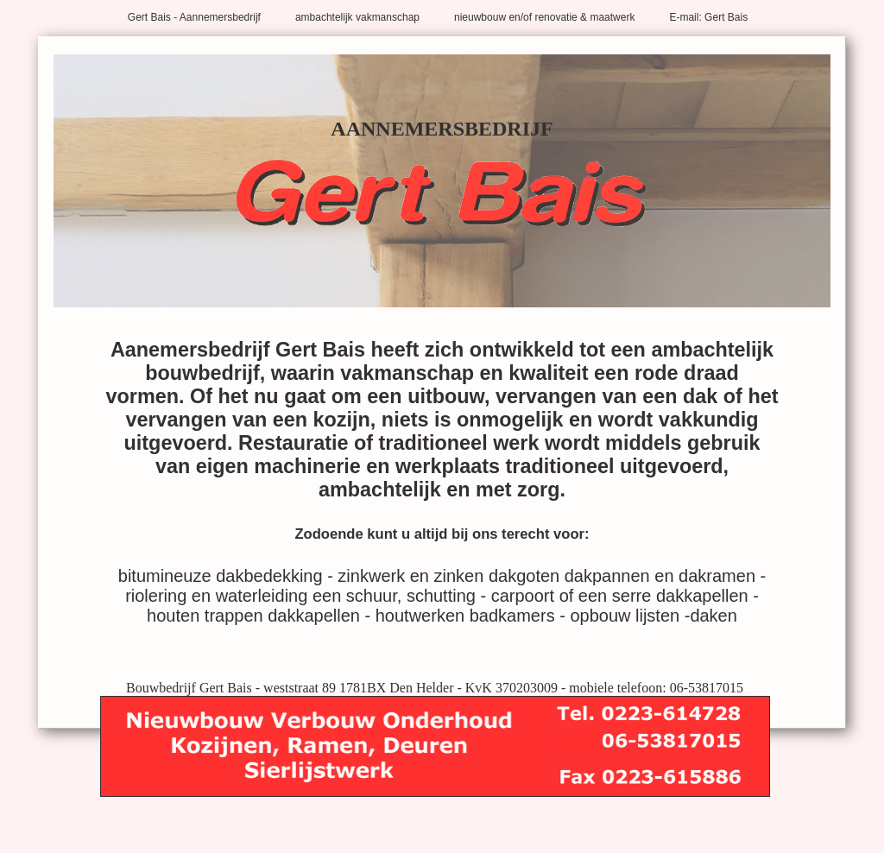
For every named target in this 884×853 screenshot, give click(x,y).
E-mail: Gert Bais (708, 17)
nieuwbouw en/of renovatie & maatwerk (544, 17)
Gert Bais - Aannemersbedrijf (194, 17)
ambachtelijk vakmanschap (357, 17)
